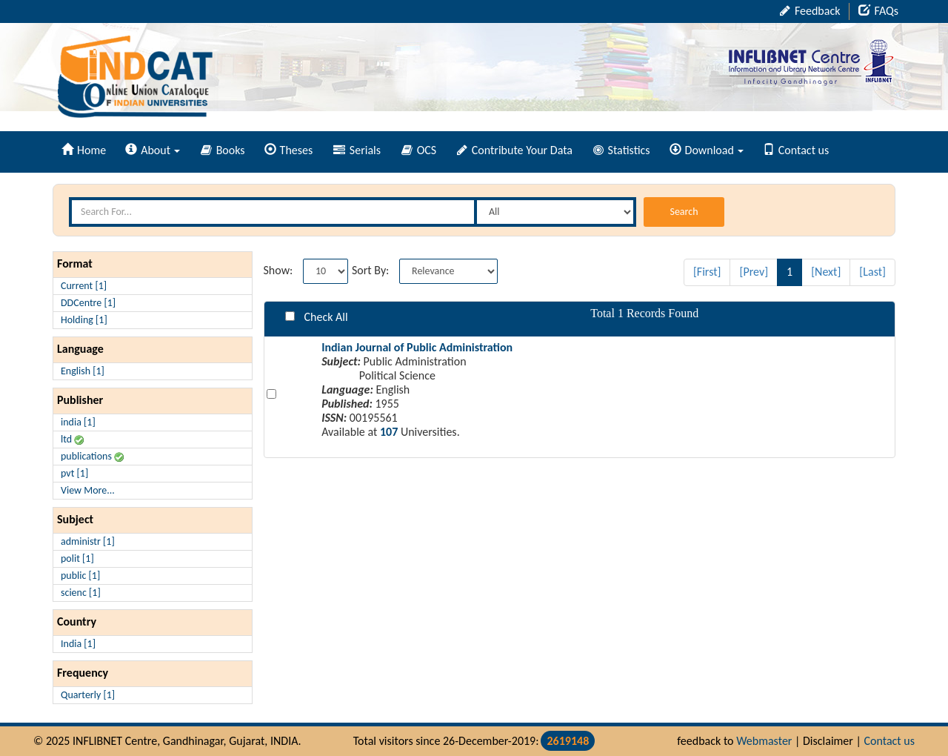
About (152, 150)
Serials (357, 150)
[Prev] (753, 272)
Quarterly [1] (88, 695)
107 (389, 432)
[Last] (872, 272)
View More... (88, 490)
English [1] (82, 371)
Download (707, 150)
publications (92, 456)
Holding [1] (84, 320)
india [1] (78, 422)
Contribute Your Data (515, 150)
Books (223, 150)
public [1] (80, 575)
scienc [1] (81, 592)
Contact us (796, 150)
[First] (707, 272)
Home (83, 150)
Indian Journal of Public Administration (417, 347)
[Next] (826, 272)
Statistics (621, 150)
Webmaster (764, 741)
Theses (288, 150)
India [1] (78, 643)
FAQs (878, 11)
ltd (72, 439)
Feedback (810, 11)
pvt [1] (74, 473)
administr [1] (88, 541)
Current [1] (84, 285)
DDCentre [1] (88, 302)
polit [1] (77, 558)
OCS (418, 150)
